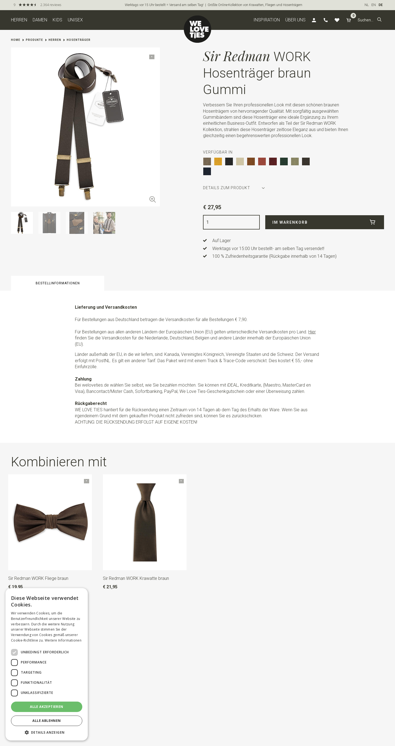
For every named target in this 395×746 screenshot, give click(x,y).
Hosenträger (79, 39)
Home (15, 39)
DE (381, 5)
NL (367, 5)
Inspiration (266, 19)
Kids (57, 19)
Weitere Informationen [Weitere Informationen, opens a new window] (63, 640)
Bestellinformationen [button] (58, 283)
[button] (379, 20)
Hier (312, 331)
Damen (40, 19)
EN (373, 5)
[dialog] (46, 664)
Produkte (34, 39)
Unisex (75, 19)
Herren (19, 19)
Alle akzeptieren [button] (46, 706)
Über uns (295, 19)
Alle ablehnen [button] (46, 720)
